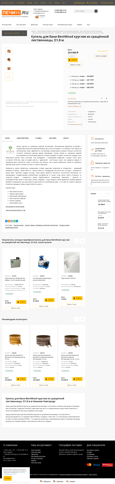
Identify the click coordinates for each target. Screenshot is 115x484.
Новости (43, 3)
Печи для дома (36, 452)
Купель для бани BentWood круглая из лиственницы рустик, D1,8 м (15, 357)
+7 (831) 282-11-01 (60, 10)
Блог (36, 3)
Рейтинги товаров (93, 458)
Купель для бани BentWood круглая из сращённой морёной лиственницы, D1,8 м (43, 357)
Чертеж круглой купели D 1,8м (15, 210)
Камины (33, 460)
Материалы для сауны (38, 456)
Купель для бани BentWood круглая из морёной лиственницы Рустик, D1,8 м (70, 357)
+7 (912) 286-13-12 (60, 12)
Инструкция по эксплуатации (15, 206)
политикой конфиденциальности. (14, 473)
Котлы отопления (37, 458)
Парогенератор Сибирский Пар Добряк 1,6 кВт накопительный (15, 279)
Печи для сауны (36, 462)
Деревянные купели (11, 227)
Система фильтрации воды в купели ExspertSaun (42, 279)
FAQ (50, 3)
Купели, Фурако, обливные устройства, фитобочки (41, 225)
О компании (20, 3)
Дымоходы (34, 454)
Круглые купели (19, 225)
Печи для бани (36, 450)
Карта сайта (93, 474)
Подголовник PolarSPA (68, 278)
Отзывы (56, 3)
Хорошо (7, 478)
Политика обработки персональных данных (73, 474)
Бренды (29, 3)
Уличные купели (64, 225)
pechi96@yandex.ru (80, 3)
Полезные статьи (92, 456)
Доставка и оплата (8, 3)
